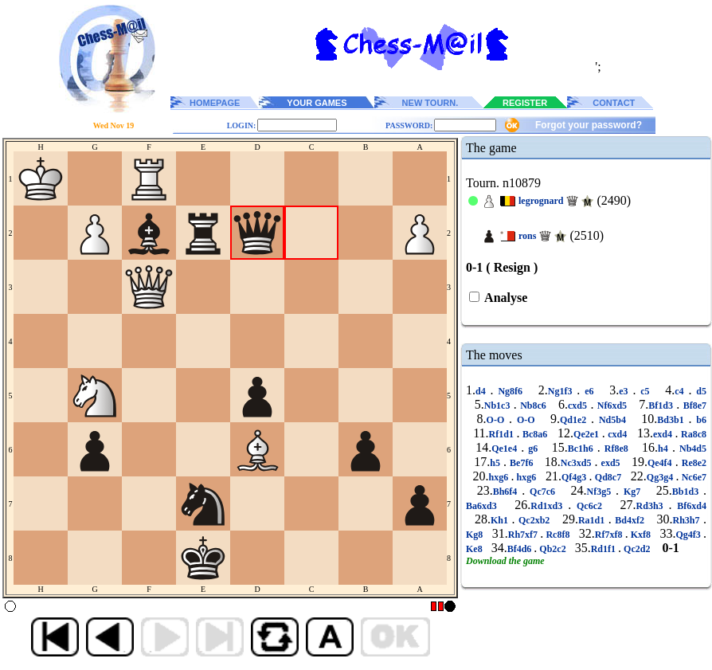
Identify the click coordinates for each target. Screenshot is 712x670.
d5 (698, 391)
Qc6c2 (589, 505)
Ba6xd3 (484, 505)
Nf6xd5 (611, 405)
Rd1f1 (604, 548)
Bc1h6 (582, 448)
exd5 (610, 462)
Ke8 (475, 548)
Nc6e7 (692, 477)
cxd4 (617, 434)
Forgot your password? (588, 125)
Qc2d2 (636, 548)
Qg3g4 (661, 477)
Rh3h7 (687, 520)
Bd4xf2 (630, 520)
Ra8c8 (692, 434)
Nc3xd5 (578, 462)
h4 (665, 448)
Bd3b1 (672, 419)
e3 (625, 391)
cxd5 (579, 405)
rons (527, 235)
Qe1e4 (506, 448)
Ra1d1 (593, 520)
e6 (589, 391)
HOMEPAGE (215, 103)
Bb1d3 (687, 491)
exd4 (664, 434)
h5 (496, 462)
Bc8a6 (534, 434)
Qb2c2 (552, 548)
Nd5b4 (612, 419)
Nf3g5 (601, 491)
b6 (699, 419)
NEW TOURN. (430, 103)
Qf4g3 (575, 477)
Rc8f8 (557, 534)
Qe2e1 (587, 434)
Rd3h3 (652, 505)
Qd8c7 (608, 477)
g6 (533, 448)
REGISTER (525, 103)
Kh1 (501, 520)
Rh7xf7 (524, 534)
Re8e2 (692, 462)
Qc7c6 (542, 491)
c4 (681, 391)
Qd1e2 (575, 419)
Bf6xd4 (688, 505)
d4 (483, 391)
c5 (645, 391)
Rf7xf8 (610, 534)
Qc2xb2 (534, 520)
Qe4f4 (661, 462)
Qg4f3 (689, 534)
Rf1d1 (503, 434)
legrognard (540, 200)
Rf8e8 (616, 448)
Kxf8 (641, 534)
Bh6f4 (507, 491)
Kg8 (475, 534)
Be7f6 (522, 462)
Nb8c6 (533, 405)
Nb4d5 (690, 448)
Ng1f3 (562, 391)
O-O (498, 419)
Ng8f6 (510, 391)
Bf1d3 (662, 405)
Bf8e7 (692, 405)
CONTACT (614, 103)
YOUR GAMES (316, 103)
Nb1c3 (499, 405)
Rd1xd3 (549, 505)
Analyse (504, 297)
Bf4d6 (520, 548)
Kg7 (632, 491)
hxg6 (499, 477)
